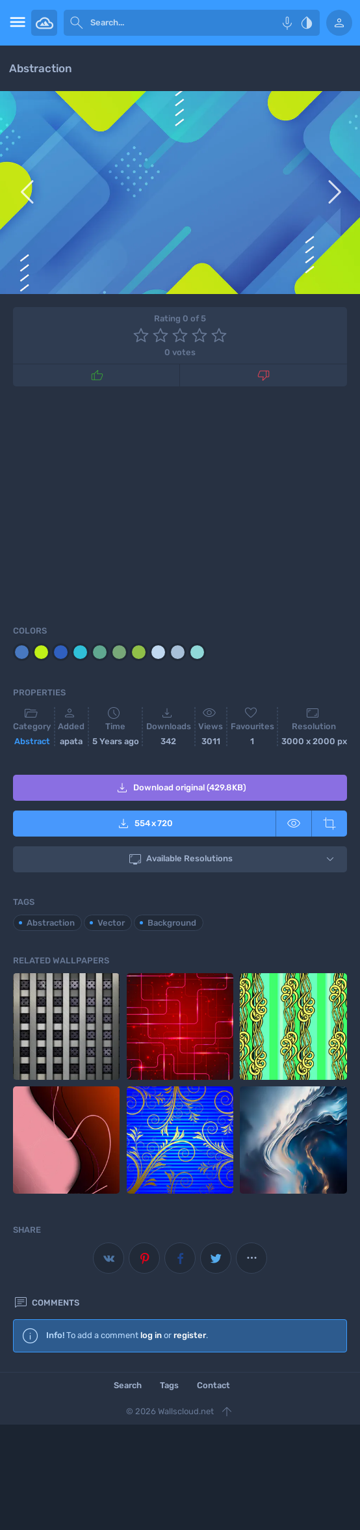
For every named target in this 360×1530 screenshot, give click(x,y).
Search (128, 1385)
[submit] (77, 23)
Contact (213, 1385)
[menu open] (15, 23)
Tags (169, 1385)
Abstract (32, 741)
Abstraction (51, 923)
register (190, 1335)
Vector (111, 923)
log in (151, 1335)
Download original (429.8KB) (180, 788)
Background (172, 923)
